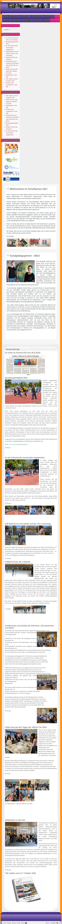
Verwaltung (25, 17)
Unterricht (49, 17)
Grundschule (27, 20)
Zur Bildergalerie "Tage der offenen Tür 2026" (18, 804)
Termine (37, 20)
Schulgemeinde (37, 17)
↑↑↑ (57, 915)
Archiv (45, 20)
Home (5, 17)
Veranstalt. (6, 20)
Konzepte (16, 20)
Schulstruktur (14, 17)
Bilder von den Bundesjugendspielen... (16, 444)
